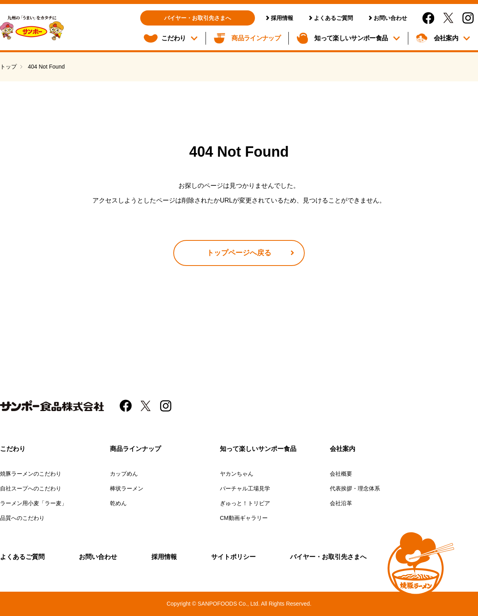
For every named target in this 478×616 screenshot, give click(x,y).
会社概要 (341, 473)
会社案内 (446, 38)
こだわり (173, 38)
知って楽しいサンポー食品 (351, 38)
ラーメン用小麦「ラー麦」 (33, 503)
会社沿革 (341, 503)
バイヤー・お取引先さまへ (197, 18)
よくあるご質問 (333, 18)
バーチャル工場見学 (245, 488)
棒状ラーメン (126, 488)
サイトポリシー (233, 556)
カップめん (124, 473)
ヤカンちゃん (236, 473)
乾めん (118, 503)
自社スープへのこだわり (30, 488)
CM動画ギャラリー (244, 518)
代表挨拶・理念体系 (355, 488)
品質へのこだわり (22, 518)
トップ (8, 66)
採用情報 (282, 18)
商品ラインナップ (255, 38)
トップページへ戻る (239, 253)
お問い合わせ (390, 18)
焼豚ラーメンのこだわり (30, 473)
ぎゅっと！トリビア (245, 503)
